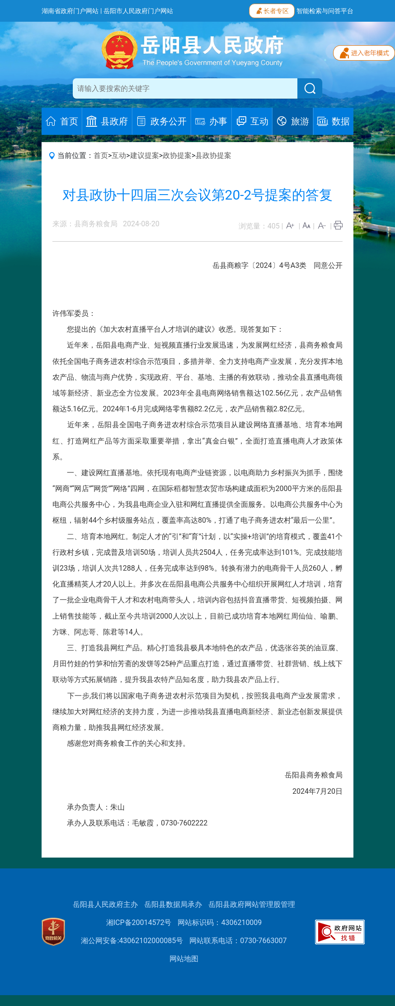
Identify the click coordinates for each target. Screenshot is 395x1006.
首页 (101, 155)
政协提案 (177, 155)
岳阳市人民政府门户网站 (138, 10)
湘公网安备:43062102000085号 (132, 940)
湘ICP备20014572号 (139, 922)
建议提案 (144, 155)
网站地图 (183, 958)
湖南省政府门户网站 (70, 10)
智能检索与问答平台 (324, 10)
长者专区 (272, 9)
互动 (119, 155)
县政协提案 (213, 155)
